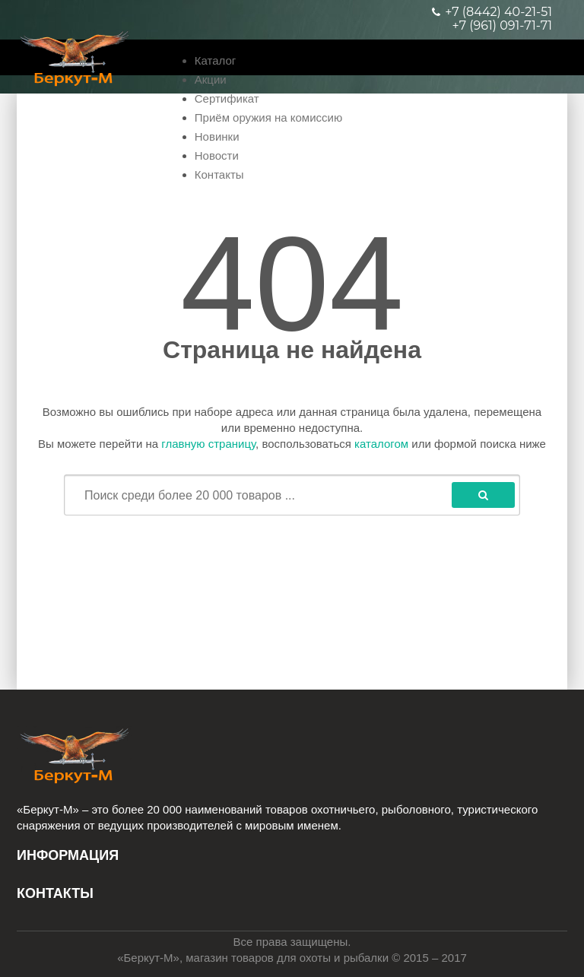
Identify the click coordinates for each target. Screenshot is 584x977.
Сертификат (227, 98)
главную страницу (208, 443)
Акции (211, 79)
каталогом (381, 443)
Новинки (217, 136)
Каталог (215, 60)
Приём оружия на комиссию (268, 117)
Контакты (219, 174)
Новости (217, 155)
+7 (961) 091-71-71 (502, 26)
